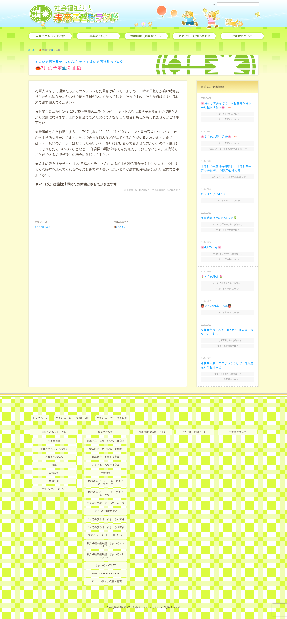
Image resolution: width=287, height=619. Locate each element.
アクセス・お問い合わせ (194, 36)
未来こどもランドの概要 (54, 448)
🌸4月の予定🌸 (211, 247)
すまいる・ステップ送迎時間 (72, 418)
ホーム (31, 50)
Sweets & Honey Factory (105, 573)
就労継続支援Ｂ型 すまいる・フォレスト (105, 545)
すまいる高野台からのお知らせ (227, 283)
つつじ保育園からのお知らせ (227, 340)
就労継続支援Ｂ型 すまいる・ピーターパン (105, 556)
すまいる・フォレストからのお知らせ (228, 176)
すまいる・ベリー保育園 (105, 464)
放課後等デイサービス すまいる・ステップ (105, 482)
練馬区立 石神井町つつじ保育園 (105, 440)
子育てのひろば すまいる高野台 (105, 527)
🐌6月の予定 (120, 227)
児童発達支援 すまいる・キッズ (105, 503)
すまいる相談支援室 (105, 511)
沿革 (54, 464)
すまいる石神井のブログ (104, 61)
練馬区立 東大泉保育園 (105, 456)
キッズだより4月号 (213, 194)
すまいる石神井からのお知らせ (58, 61)
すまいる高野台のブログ (227, 119)
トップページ (40, 418)
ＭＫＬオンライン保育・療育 (105, 581)
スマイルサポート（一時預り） (105, 535)
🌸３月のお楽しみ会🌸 (216, 136)
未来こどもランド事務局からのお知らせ (228, 149)
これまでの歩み (54, 456)
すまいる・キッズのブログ (227, 200)
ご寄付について (242, 36)
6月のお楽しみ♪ (42, 227)
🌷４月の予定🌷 (211, 276)
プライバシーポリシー (54, 489)
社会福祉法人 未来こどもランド (145, 607)
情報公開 (54, 481)
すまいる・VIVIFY (105, 565)
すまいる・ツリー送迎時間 (112, 418)
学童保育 (106, 473)
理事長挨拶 (54, 440)
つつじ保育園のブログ (227, 346)
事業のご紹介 (98, 36)
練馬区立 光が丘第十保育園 (105, 448)
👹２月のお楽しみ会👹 (216, 306)
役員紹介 (54, 473)
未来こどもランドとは (50, 36)
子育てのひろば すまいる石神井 (105, 519)
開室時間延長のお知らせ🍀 (219, 217)
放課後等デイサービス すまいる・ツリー (105, 493)
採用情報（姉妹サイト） (146, 36)
